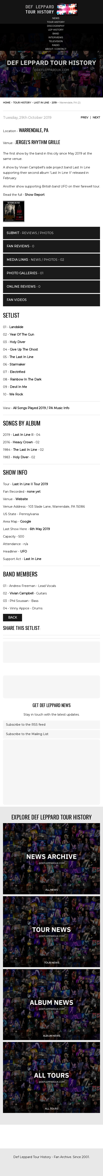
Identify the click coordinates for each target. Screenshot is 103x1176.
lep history (55, 29)
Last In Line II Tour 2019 (30, 484)
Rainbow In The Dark (25, 379)
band (55, 33)
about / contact (55, 49)
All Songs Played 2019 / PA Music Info (41, 408)
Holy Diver (17, 342)
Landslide (16, 327)
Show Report (35, 195)
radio (56, 45)
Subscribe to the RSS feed (25, 725)
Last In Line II (23, 435)
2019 (54, 102)
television (56, 41)
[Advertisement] (51, 686)
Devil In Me (18, 387)
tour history (56, 22)
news (55, 18)
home (6, 102)
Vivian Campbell (21, 593)
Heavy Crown (23, 442)
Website (21, 499)
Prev (84, 117)
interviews (55, 37)
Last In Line (32, 559)
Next (96, 117)
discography (55, 26)
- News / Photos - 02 (35, 260)
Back (12, 618)
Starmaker (17, 364)
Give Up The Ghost (24, 349)
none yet (33, 492)
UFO (23, 551)
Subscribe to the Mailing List (27, 734)
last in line (41, 102)
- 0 (20, 246)
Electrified (17, 372)
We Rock (16, 394)
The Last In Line (21, 357)
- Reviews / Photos (30, 233)
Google (25, 521)
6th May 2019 (40, 529)
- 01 (25, 273)
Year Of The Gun (22, 334)
